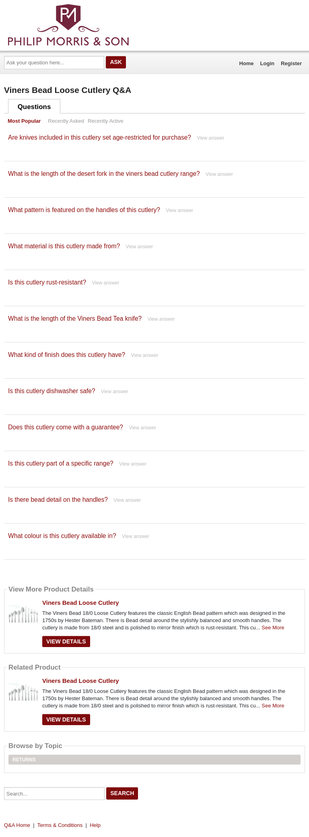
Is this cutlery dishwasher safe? (51, 391)
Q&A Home (17, 825)
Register (291, 63)
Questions (34, 107)
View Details (66, 641)
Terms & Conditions (60, 825)
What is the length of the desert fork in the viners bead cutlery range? (104, 173)
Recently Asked (66, 121)
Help (95, 825)
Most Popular (24, 121)
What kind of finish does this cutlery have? (66, 354)
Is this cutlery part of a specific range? (60, 463)
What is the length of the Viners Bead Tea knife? (75, 318)
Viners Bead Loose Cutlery (80, 602)
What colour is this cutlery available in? (62, 535)
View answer (210, 138)
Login (267, 63)
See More (273, 628)
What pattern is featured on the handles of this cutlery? (84, 209)
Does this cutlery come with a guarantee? (65, 427)
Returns (24, 760)
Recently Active (106, 121)
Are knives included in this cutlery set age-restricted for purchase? (99, 137)
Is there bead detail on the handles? (58, 499)
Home (246, 63)
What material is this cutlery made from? (64, 246)
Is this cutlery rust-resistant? (47, 282)
